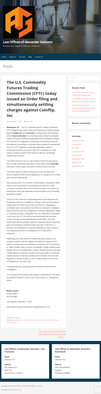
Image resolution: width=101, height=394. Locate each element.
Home (4, 57)
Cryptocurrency (53, 320)
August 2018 (76, 162)
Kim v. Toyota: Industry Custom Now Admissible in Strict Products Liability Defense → (52, 334)
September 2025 (78, 141)
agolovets (29, 121)
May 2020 (75, 148)
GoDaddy (18, 390)
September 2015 (78, 166)
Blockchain (16, 318)
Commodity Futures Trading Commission (35, 320)
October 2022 (77, 144)
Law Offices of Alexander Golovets (27, 42)
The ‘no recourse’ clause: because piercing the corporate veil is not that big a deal (83, 108)
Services (22, 57)
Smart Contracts (12, 322)
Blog (30, 57)
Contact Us (39, 57)
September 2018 (78, 159)
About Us (12, 57)
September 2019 (78, 151)
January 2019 (77, 155)
